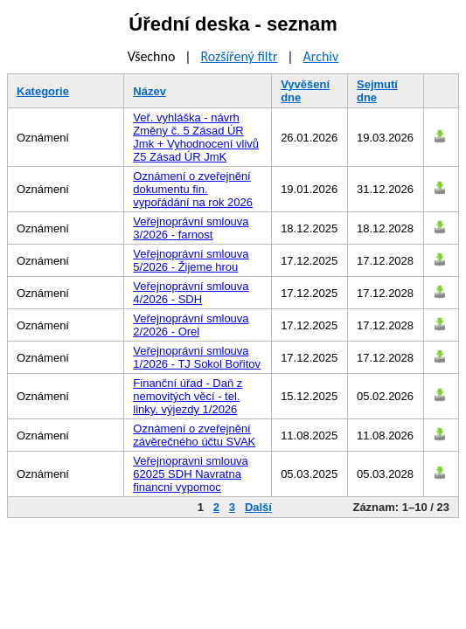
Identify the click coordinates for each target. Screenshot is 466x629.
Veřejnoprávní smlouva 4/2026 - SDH (190, 293)
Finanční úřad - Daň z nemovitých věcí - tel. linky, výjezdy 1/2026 (187, 396)
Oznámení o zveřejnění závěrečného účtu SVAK (194, 435)
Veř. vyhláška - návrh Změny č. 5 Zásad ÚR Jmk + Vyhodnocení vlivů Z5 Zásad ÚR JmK (196, 137)
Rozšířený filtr (238, 56)
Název (149, 91)
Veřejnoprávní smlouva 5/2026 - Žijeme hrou (190, 260)
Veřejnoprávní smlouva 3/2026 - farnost (190, 228)
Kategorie (43, 91)
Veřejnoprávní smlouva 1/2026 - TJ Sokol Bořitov (197, 357)
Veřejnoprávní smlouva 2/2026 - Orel (190, 325)
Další (258, 507)
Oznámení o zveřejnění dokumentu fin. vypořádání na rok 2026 (193, 189)
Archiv (321, 56)
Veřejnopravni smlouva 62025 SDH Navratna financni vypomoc (190, 474)
